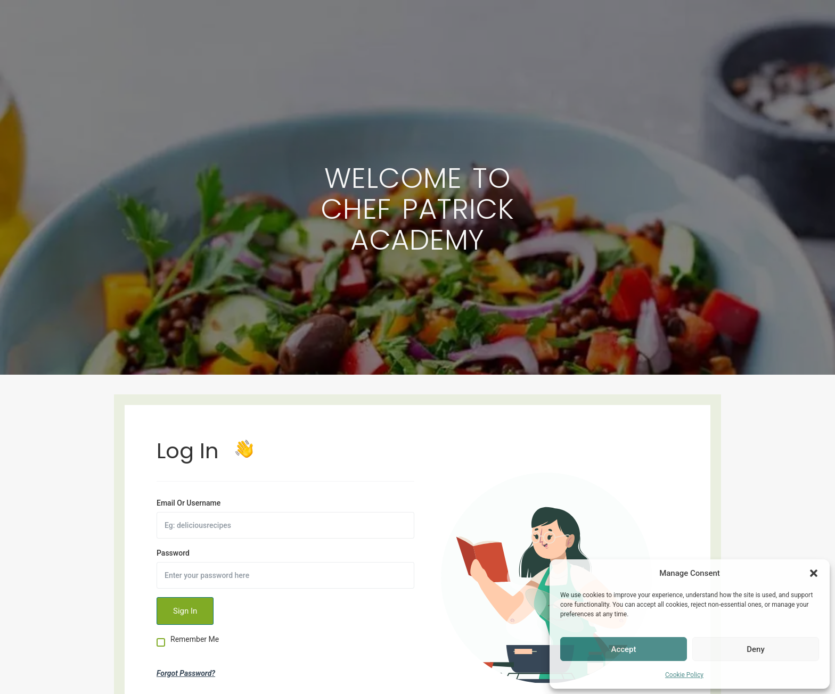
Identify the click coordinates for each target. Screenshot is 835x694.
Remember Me (194, 639)
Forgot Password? (186, 673)
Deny (756, 649)
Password (173, 553)
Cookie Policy (684, 675)
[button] (813, 573)
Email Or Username (188, 503)
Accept (623, 649)
